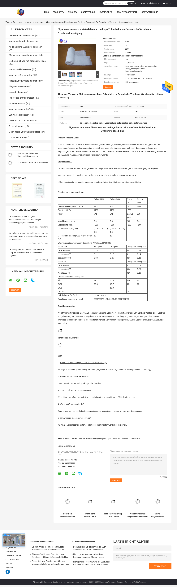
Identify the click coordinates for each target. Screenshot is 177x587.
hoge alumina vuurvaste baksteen (25, 47)
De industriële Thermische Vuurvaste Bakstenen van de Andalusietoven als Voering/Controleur (48, 549)
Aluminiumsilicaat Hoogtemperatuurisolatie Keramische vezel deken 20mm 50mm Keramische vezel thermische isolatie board (138, 515)
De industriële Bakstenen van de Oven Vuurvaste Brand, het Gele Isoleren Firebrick (89, 549)
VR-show (72, 12)
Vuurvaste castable (18, 109)
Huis (46, 12)
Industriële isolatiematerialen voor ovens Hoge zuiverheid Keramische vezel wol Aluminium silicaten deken (67, 515)
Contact (108, 87)
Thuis (8, 22)
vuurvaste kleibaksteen (20, 69)
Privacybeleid (38, 582)
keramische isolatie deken (72, 439)
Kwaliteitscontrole (126, 12)
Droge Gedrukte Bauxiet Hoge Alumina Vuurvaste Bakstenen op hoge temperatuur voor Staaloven (50, 563)
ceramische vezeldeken (34, 22)
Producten (58, 12)
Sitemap (9, 567)
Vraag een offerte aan (149, 3)
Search (131, 3)
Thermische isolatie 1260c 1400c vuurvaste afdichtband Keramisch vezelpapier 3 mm (90, 515)
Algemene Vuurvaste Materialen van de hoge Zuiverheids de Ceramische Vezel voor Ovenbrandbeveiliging (78, 83)
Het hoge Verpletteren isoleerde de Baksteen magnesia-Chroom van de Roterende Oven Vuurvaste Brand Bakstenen (88, 556)
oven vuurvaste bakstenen (22, 35)
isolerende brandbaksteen (21, 97)
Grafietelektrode (17, 137)
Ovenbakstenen (16, 126)
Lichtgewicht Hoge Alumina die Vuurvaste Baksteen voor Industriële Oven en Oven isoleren (91, 564)
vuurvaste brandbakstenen (22, 41)
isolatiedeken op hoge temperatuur (95, 439)
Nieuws (9, 563)
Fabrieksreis (106, 12)
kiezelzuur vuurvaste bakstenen (24, 80)
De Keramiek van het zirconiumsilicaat (27, 61)
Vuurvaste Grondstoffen (20, 75)
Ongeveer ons (88, 12)
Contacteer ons (149, 12)
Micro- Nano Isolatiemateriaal (23, 55)
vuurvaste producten (19, 115)
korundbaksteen (17, 92)
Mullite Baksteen (17, 103)
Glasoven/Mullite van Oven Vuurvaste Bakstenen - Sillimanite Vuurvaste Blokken (50, 555)
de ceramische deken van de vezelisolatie (33, 163)
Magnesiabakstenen (19, 86)
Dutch (168, 3)
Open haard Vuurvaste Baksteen (24, 132)
